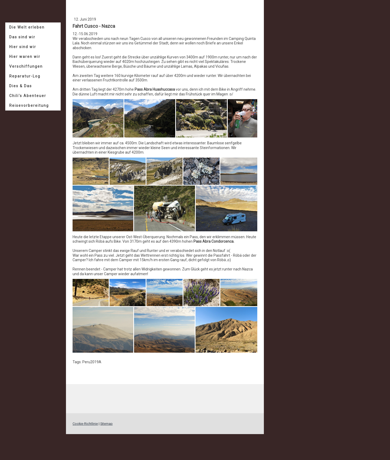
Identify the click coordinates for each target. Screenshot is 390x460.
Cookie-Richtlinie (85, 424)
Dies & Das (20, 86)
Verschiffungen (26, 66)
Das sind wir (22, 37)
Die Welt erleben (27, 27)
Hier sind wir (22, 47)
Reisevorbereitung (29, 105)
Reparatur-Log (24, 76)
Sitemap (106, 424)
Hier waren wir (24, 56)
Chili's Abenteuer (27, 96)
